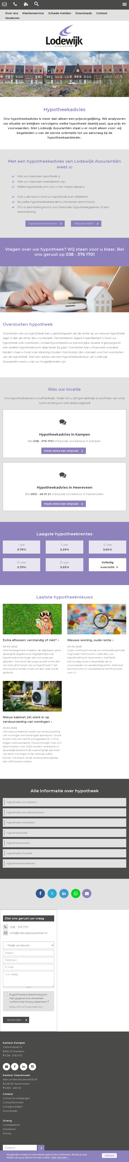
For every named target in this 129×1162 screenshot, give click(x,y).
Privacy (7, 1133)
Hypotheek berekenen (42, 223)
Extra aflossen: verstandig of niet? (30, 640)
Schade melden (12, 1106)
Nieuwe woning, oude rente (89, 640)
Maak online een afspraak (61, 450)
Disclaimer (9, 1129)
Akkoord (109, 1155)
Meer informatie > (60, 1157)
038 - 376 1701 (80, 254)
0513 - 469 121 (13, 1087)
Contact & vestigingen (16, 1098)
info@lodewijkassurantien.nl (28, 933)
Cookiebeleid (11, 1124)
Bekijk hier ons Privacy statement (26, 1007)
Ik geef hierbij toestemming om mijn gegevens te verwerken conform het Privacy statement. (29, 998)
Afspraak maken (84, 223)
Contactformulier (13, 1102)
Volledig (107, 565)
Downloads (10, 1110)
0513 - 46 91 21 (40, 494)
